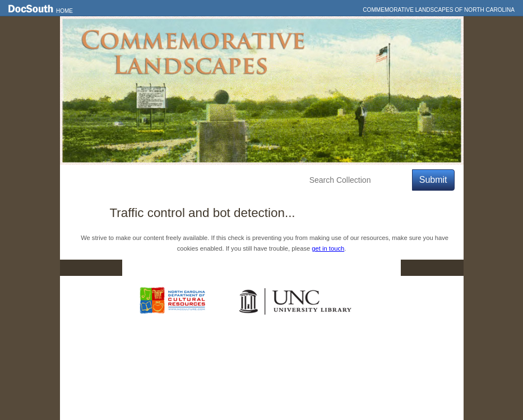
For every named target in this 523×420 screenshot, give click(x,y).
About (271, 180)
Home (64, 11)
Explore (172, 180)
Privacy (330, 267)
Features (123, 180)
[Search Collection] (358, 180)
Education (223, 180)
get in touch (328, 248)
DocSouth (203, 267)
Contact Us (268, 267)
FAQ (379, 267)
